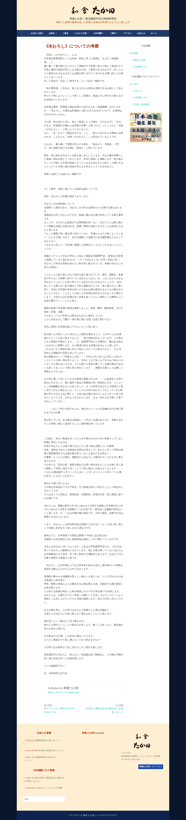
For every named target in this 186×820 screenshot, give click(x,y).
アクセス (127, 33)
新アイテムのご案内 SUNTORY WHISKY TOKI (63, 709)
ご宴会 (65, 33)
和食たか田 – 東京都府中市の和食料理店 (93, 18)
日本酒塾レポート (141, 97)
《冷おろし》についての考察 (49, 787)
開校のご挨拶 (139, 60)
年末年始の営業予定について (49, 750)
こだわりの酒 (80, 33)
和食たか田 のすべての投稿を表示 (63, 692)
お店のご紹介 (37, 33)
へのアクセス (150, 766)
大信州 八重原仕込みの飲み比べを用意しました (104, 709)
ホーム (154, 33)
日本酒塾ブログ (140, 66)
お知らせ (141, 33)
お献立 (52, 33)
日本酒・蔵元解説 (141, 104)
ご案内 (113, 33)
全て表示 (134, 84)
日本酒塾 (98, 33)
